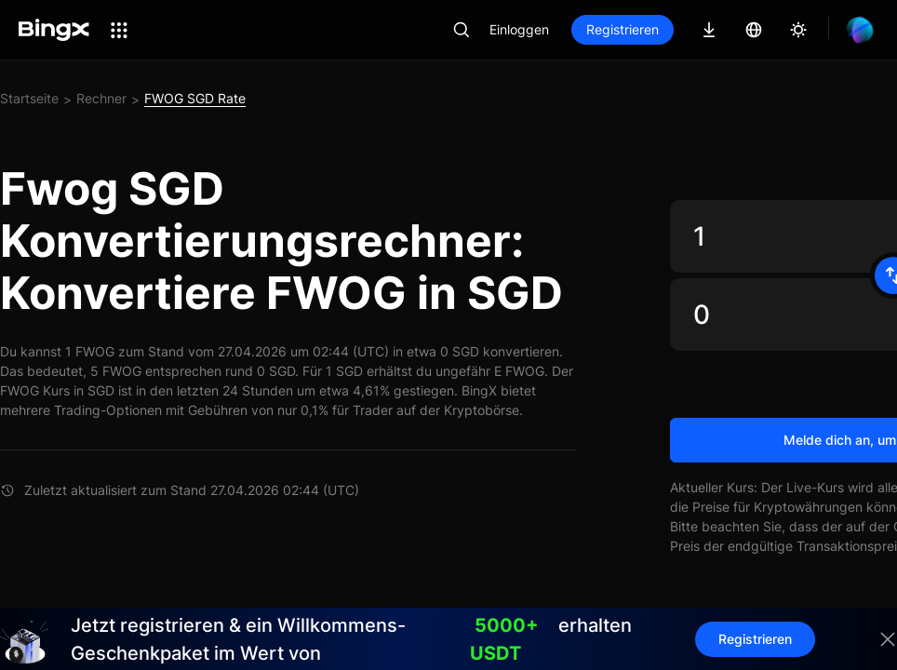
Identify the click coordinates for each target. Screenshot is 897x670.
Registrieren (622, 29)
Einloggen (519, 29)
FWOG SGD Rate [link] (195, 98)
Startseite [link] (29, 98)
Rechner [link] (101, 98)
